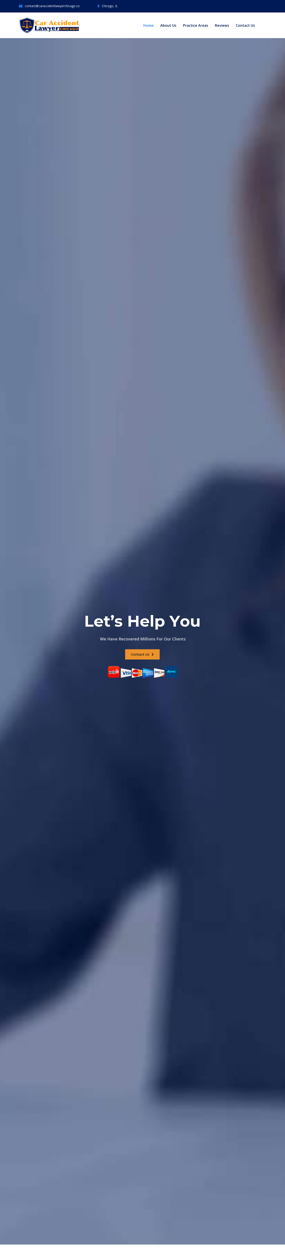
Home (148, 25)
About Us (168, 25)
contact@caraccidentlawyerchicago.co (52, 6)
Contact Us (245, 25)
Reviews (222, 25)
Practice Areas (195, 25)
